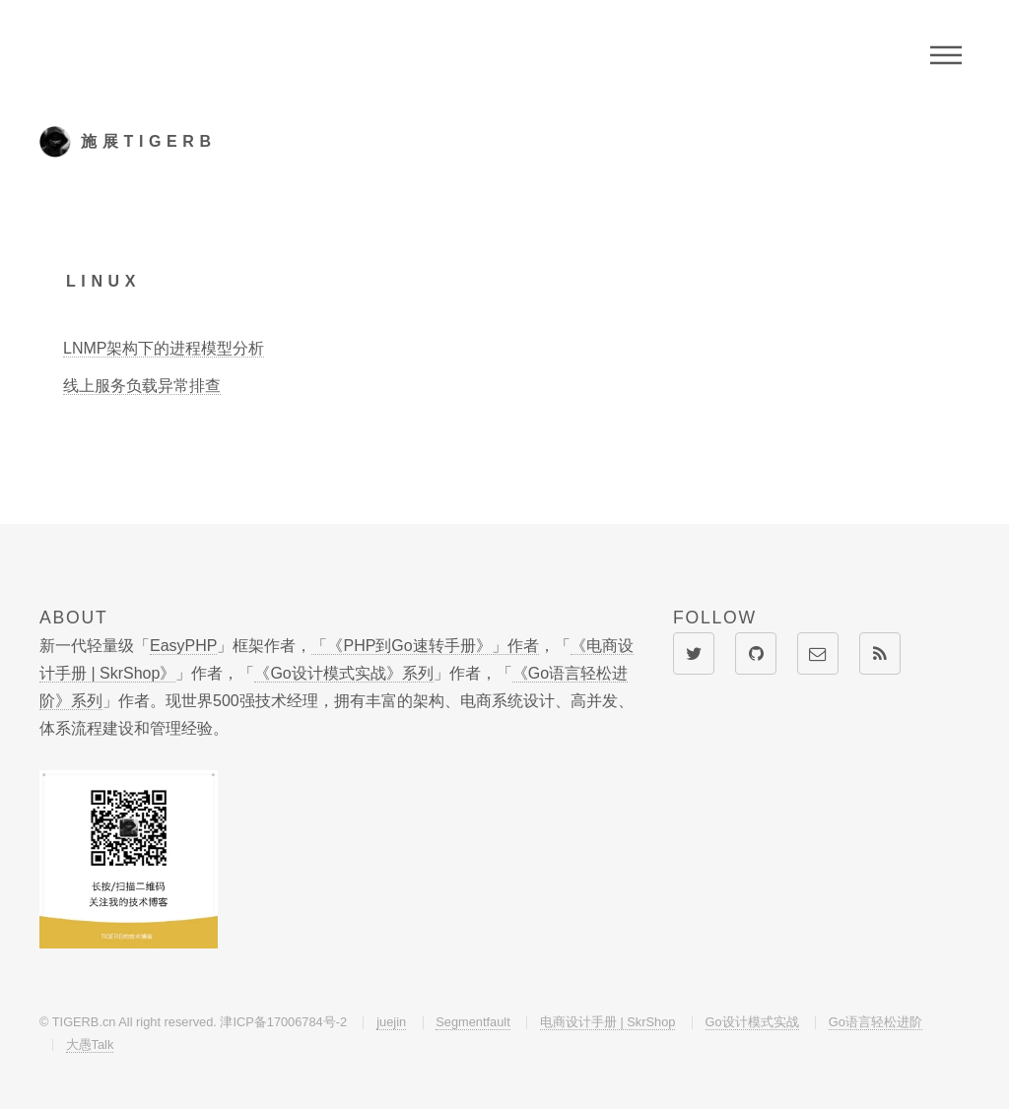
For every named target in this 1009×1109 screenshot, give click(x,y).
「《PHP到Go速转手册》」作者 (424, 645)
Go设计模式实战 (752, 1021)
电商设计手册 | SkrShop (608, 1021)
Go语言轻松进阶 (875, 1021)
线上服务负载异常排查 (142, 385)
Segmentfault (472, 1021)
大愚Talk (90, 1044)
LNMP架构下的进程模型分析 (163, 348)
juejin (391, 1021)
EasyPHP (183, 645)
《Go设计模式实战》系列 (343, 673)
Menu (945, 55)
